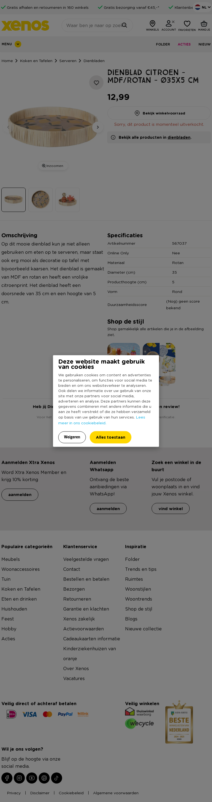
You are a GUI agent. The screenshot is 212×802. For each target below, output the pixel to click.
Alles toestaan (110, 436)
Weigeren (72, 437)
